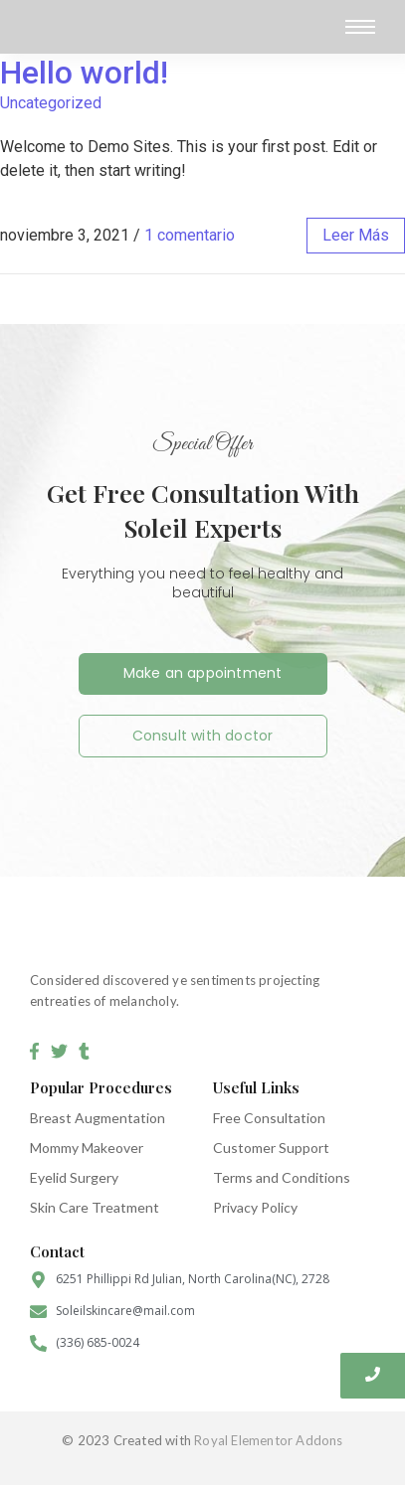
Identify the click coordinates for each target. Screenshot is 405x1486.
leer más (355, 235)
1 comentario (189, 235)
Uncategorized (50, 102)
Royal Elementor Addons (268, 1440)
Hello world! (84, 72)
